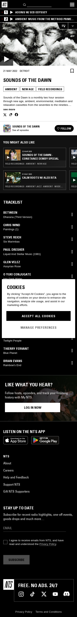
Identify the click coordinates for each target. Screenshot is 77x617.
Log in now (32, 407)
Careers (8, 470)
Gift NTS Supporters (16, 491)
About (7, 463)
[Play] (38, 44)
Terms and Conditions (49, 611)
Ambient (11, 89)
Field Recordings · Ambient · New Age (26, 163)
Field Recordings (50, 89)
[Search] (24, 4)
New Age (28, 89)
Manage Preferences (39, 327)
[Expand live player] (72, 26)
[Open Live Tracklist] (62, 26)
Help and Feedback (16, 477)
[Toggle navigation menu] (72, 4)
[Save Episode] (72, 71)
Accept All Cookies (38, 316)
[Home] (4, 4)
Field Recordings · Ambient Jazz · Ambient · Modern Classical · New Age (34, 186)
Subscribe (16, 560)
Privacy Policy (47, 544)
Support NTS (11, 484)
